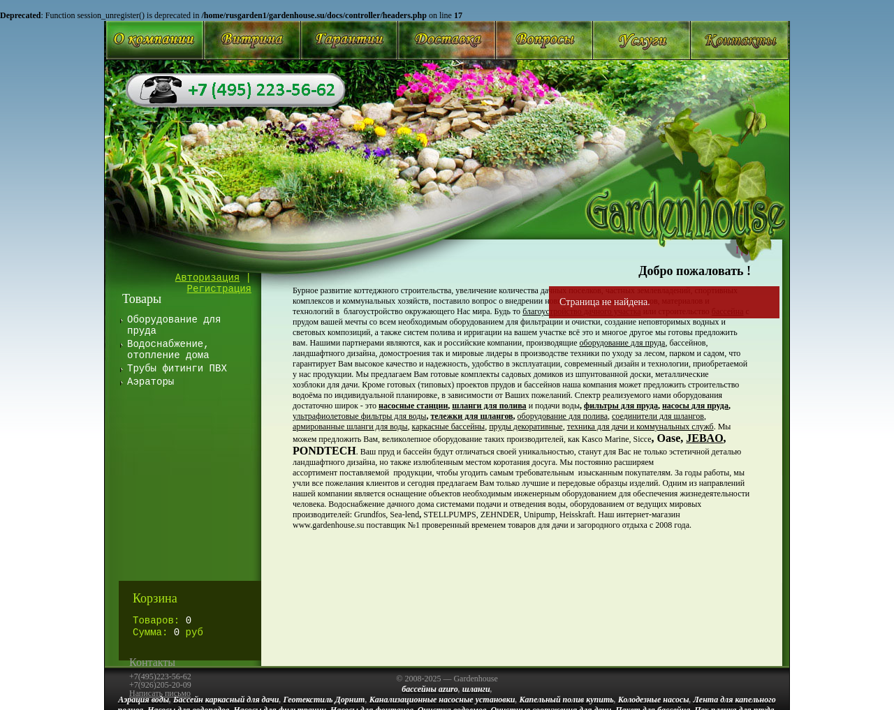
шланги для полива (489, 406)
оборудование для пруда (623, 343)
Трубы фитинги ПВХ (177, 368)
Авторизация (207, 277)
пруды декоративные (526, 426)
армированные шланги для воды (350, 426)
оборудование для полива (563, 416)
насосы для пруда (695, 406)
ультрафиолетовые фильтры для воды (359, 416)
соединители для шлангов (658, 416)
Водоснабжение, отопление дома (168, 350)
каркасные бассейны (448, 426)
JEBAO (704, 438)
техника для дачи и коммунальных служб (640, 426)
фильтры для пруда (621, 406)
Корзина (155, 598)
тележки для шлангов (471, 416)
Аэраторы (150, 381)
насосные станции (413, 406)
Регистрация (219, 289)
